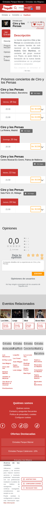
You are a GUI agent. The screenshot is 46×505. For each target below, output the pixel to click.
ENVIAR (38, 274)
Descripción (7, 41)
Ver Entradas (7, 33)
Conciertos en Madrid (38, 371)
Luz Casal (16, 358)
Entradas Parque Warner (13, 2)
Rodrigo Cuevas (27, 364)
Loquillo (16, 355)
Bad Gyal (27, 373)
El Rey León (7, 360)
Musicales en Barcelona (38, 383)
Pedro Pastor (26, 369)
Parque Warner (5, 372)
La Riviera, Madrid (9, 130)
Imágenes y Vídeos (7, 58)
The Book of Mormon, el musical (7, 383)
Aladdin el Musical (6, 377)
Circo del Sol (5, 367)
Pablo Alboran (16, 366)
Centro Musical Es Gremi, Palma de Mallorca (21, 160)
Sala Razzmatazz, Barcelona (14, 93)
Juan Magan (17, 362)
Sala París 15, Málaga (11, 193)
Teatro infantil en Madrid (38, 376)
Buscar (25, 8)
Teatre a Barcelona (38, 360)
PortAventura (7, 388)
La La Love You (28, 356)
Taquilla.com (7, 6)
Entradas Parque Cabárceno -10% (23, 451)
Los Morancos (6, 356)
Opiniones (7, 52)
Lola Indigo (17, 370)
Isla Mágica (6, 363)
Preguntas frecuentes (7, 47)
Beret (26, 360)
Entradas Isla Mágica (34, 2)
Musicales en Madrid (38, 365)
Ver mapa (37, 93)
